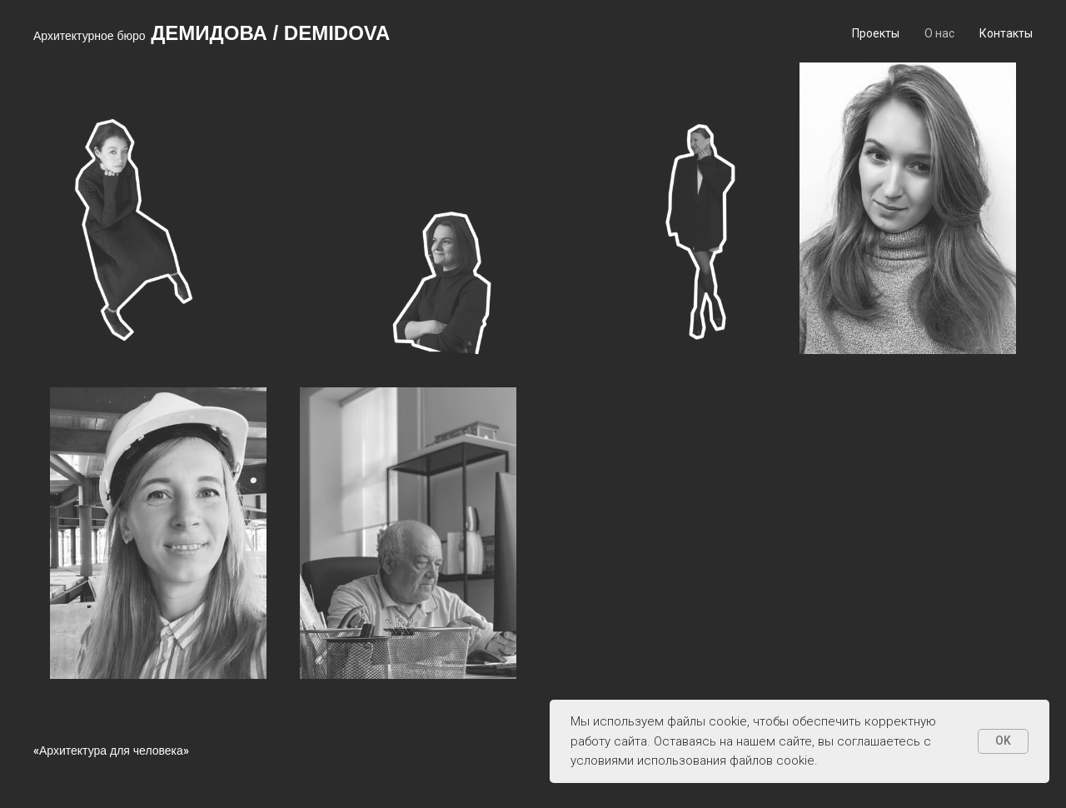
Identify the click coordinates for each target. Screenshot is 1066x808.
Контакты (1006, 33)
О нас (939, 33)
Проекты (875, 33)
